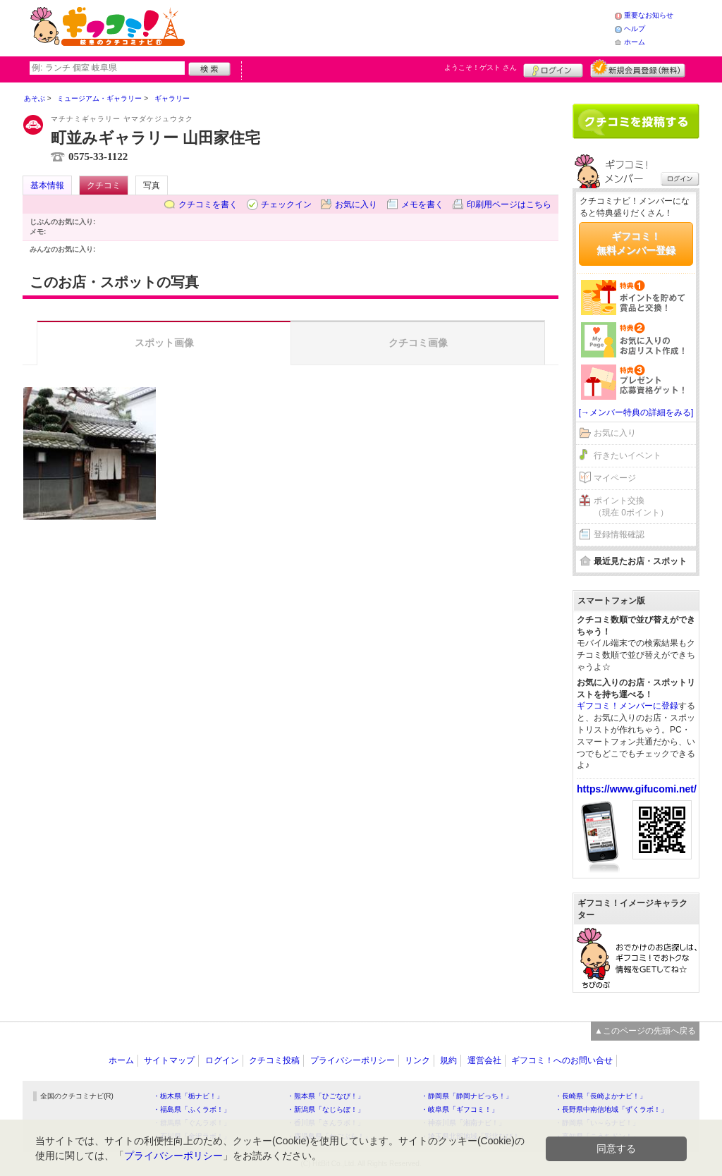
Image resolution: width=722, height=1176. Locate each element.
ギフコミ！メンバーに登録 (627, 706)
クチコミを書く (208, 204)
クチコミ (104, 185)
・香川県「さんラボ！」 (326, 1123)
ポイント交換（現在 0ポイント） (631, 506)
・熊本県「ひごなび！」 (326, 1096)
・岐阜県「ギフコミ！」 (459, 1109)
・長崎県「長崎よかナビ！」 (601, 1096)
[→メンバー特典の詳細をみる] (636, 412)
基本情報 (47, 185)
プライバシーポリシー (352, 1060)
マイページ (615, 478)
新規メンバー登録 (637, 68)
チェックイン (286, 204)
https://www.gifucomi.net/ (637, 789)
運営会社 (484, 1060)
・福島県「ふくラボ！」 (192, 1109)
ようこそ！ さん (480, 67)
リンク (417, 1060)
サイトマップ (169, 1060)
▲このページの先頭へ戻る (645, 1031)
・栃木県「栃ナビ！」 (188, 1096)
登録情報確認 (619, 534)
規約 (448, 1060)
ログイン (553, 68)
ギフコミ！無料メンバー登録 (635, 243)
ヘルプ (634, 28)
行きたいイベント (627, 455)
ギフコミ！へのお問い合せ (562, 1060)
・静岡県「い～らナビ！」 (597, 1123)
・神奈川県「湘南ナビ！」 (463, 1123)
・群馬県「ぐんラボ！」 (192, 1123)
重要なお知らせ (648, 15)
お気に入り (356, 204)
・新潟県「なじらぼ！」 (326, 1109)
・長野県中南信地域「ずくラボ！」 (611, 1109)
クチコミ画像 (418, 342)
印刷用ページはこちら (509, 204)
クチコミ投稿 (274, 1060)
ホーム (634, 42)
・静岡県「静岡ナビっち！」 (467, 1096)
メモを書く (422, 204)
